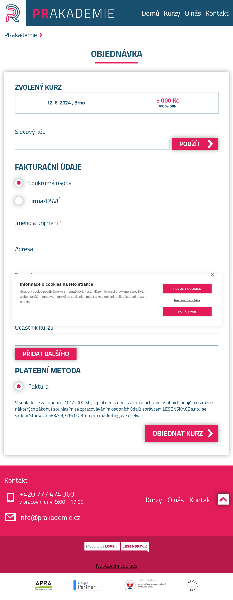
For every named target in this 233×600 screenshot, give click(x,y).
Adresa (24, 249)
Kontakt (217, 13)
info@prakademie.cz (49, 517)
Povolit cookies (187, 288)
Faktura (38, 386)
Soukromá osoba (50, 183)
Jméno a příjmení (36, 223)
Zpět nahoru (223, 499)
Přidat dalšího (46, 354)
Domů (150, 13)
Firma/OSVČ (44, 201)
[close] (212, 274)
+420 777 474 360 (46, 494)
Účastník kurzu (34, 327)
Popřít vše (187, 311)
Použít (189, 144)
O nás (193, 13)
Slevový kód (30, 132)
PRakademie (20, 35)
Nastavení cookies (116, 566)
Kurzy (172, 13)
